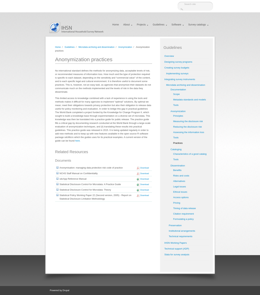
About (126, 24)
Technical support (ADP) (176, 248)
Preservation (175, 225)
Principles (178, 116)
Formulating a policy (183, 219)
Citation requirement (183, 213)
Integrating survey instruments (179, 79)
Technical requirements (180, 236)
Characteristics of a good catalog (190, 154)
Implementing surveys (177, 73)
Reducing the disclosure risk (187, 126)
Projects (141, 24)
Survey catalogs (197, 24)
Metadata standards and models (189, 99)
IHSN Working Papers (175, 243)
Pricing (176, 202)
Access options (181, 197)
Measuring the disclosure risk (188, 121)
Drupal (66, 290)
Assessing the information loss (188, 132)
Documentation (178, 89)
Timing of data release (184, 208)
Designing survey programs (178, 62)
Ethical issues (180, 192)
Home (115, 24)
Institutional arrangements (182, 231)
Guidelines (158, 24)
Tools (176, 105)
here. (78, 140)
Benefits (177, 170)
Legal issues (179, 186)
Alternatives (179, 181)
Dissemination (178, 165)
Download (144, 168)
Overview (169, 56)
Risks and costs (181, 175)
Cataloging (176, 149)
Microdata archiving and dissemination (96, 47)
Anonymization (125, 47)
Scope (176, 94)
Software (176, 24)
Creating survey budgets (176, 67)
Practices (178, 143)
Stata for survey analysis (176, 254)
